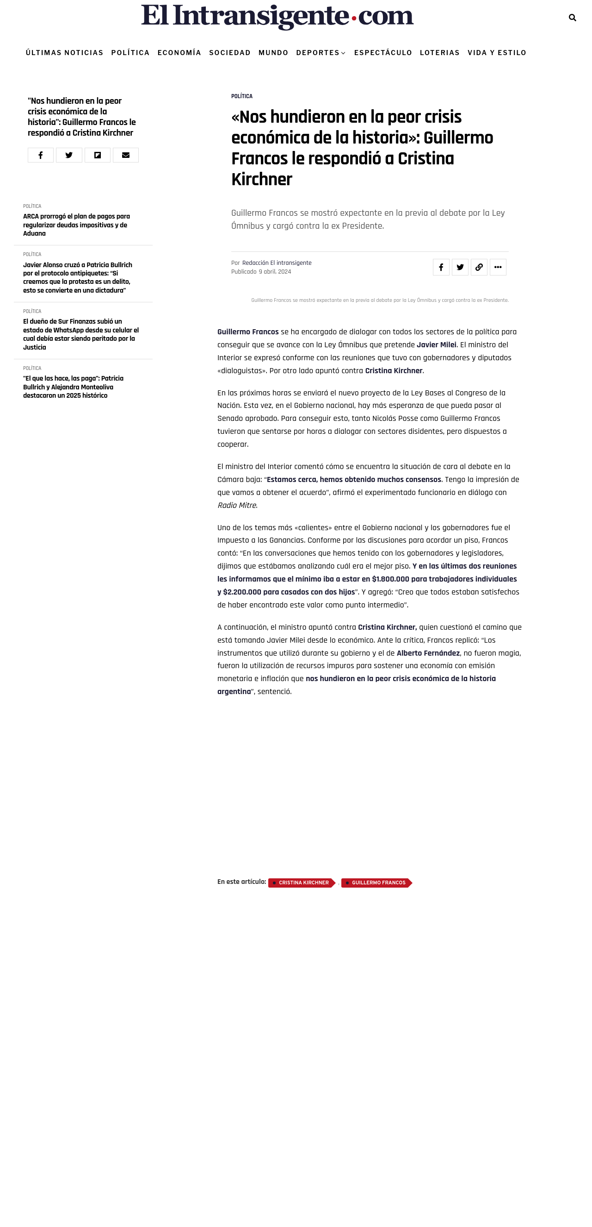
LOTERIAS (440, 52)
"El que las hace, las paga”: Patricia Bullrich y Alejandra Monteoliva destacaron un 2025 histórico (73, 387)
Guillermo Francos (248, 331)
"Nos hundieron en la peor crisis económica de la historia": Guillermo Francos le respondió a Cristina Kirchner (82, 117)
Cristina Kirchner (394, 370)
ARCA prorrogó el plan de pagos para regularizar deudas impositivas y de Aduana (76, 225)
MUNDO (274, 52)
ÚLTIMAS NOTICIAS (65, 52)
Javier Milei (435, 344)
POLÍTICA (130, 52)
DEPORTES (317, 52)
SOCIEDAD (230, 52)
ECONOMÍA (180, 52)
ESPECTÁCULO (383, 52)
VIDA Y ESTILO (497, 52)
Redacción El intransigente (277, 263)
